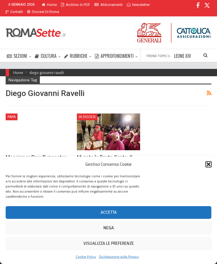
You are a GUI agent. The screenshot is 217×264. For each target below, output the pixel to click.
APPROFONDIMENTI (114, 49)
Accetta (109, 212)
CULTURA (46, 49)
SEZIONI (17, 49)
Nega (108, 227)
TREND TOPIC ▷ (158, 49)
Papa (12, 110)
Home (49, 5)
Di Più (133, 5)
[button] (208, 164)
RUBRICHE (75, 49)
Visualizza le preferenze (108, 243)
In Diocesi (87, 110)
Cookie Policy (86, 256)
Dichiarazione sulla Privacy (119, 256)
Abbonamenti (108, 5)
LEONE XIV (182, 49)
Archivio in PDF (75, 5)
